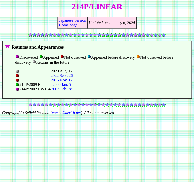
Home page (68, 25)
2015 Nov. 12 (62, 80)
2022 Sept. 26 (62, 75)
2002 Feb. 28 (61, 89)
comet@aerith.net (66, 113)
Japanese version (72, 20)
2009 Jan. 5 (62, 84)
